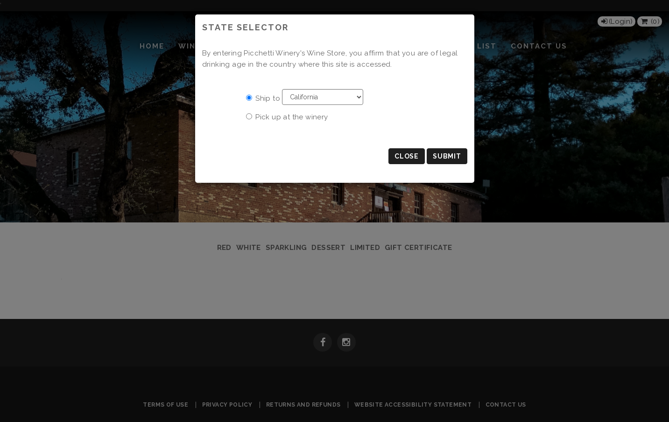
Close (406, 156)
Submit (447, 156)
